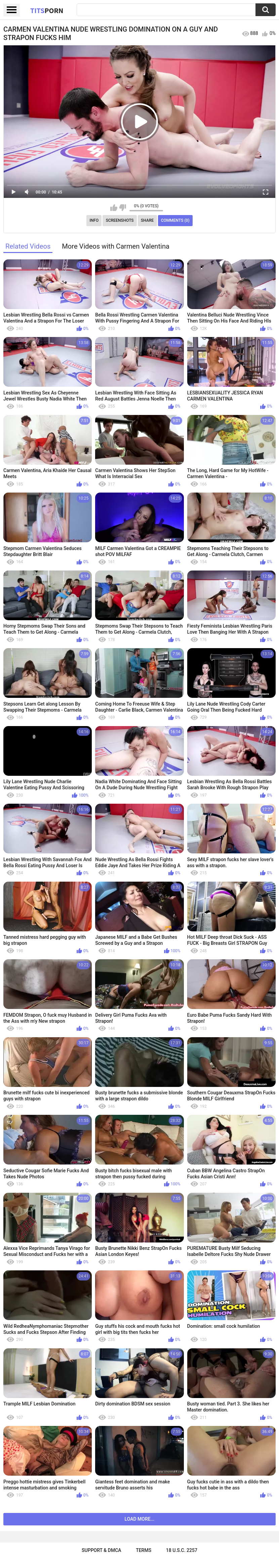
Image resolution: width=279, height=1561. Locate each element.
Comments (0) (175, 220)
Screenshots (120, 220)
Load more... (140, 1519)
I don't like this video (122, 207)
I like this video (113, 207)
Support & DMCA (101, 1550)
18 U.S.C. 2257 (181, 1550)
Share (147, 220)
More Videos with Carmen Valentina (115, 246)
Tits (46, 10)
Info (93, 220)
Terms (143, 1550)
